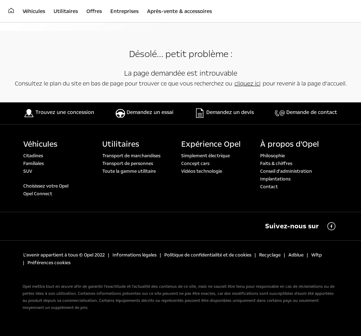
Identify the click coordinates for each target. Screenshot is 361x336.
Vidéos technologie (201, 171)
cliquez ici (247, 84)
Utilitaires (120, 144)
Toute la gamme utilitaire (129, 171)
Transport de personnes (127, 163)
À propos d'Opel (289, 144)
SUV (27, 171)
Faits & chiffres (276, 163)
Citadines (33, 156)
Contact (269, 187)
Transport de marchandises (131, 156)
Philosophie (272, 156)
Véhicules (40, 144)
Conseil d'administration (286, 171)
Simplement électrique (205, 156)
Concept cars (195, 163)
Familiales (33, 163)
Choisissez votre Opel (45, 186)
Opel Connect (37, 194)
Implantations (275, 179)
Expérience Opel (211, 144)
